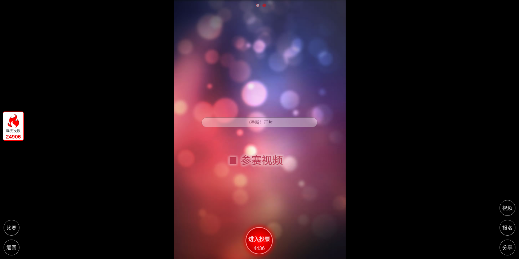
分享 (507, 247)
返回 (11, 247)
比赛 (11, 228)
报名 (507, 228)
